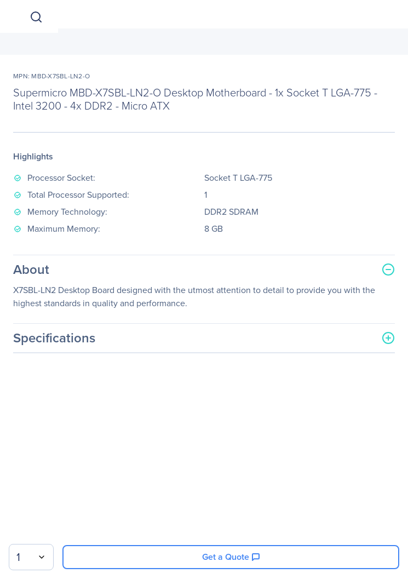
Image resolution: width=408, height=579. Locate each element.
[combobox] (31, 557)
